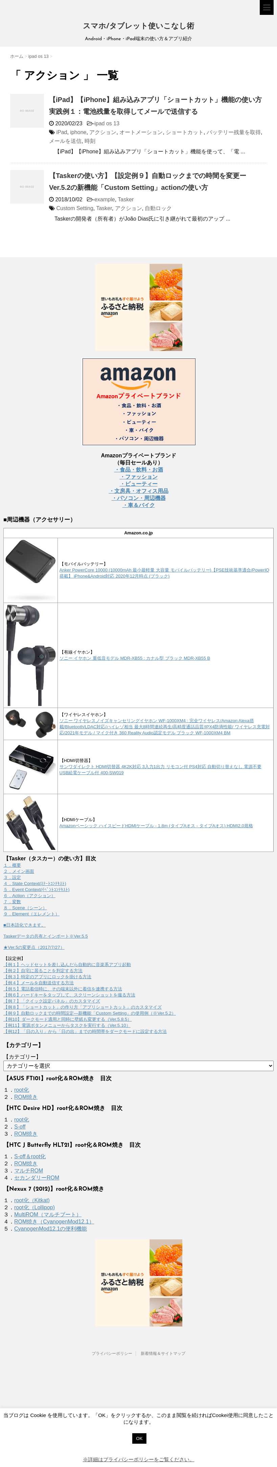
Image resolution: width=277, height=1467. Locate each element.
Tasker (126, 199)
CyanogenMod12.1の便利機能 (50, 1229)
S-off (20, 1127)
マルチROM (28, 1170)
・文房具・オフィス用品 (138, 491)
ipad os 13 (106, 123)
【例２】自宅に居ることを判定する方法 (43, 970)
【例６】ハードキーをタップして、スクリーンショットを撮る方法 (69, 994)
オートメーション (141, 132)
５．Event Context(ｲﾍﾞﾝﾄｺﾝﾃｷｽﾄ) (36, 889)
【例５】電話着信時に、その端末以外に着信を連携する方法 (62, 988)
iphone (78, 132)
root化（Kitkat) (32, 1200)
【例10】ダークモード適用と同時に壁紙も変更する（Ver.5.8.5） (67, 1019)
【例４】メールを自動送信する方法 (38, 982)
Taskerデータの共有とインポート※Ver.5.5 (45, 936)
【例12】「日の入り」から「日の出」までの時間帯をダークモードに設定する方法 (85, 1031)
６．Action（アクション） (29, 895)
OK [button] (139, 1438)
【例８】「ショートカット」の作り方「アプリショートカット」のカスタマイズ (82, 1007)
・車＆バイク (138, 505)
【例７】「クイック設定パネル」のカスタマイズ (51, 1001)
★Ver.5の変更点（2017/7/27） (34, 947)
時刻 (90, 141)
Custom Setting (74, 208)
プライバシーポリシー (112, 1353)
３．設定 (12, 877)
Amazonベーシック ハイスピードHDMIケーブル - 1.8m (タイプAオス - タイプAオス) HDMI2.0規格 (156, 825)
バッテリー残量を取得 (234, 132)
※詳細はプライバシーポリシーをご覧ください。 (138, 1459)
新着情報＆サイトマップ (163, 1353)
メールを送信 (65, 141)
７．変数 (12, 901)
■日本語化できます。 (24, 925)
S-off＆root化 (30, 1156)
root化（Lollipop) (34, 1207)
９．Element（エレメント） (31, 913)
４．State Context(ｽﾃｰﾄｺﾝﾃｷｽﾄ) (34, 883)
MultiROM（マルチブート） (48, 1214)
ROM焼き (26, 1097)
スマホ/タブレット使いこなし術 (138, 26)
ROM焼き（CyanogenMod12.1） (54, 1221)
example (104, 199)
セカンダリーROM (36, 1178)
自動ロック (158, 208)
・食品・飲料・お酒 (138, 470)
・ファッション (139, 477)
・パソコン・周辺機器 (139, 498)
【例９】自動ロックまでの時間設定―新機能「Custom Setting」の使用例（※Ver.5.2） (89, 1013)
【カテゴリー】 (22, 1057)
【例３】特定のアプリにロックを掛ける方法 (47, 976)
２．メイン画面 (18, 871)
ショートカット (185, 132)
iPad (61, 132)
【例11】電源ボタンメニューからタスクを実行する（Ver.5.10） (67, 1025)
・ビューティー (139, 484)
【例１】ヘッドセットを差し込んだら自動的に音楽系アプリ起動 (67, 964)
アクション (102, 132)
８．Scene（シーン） (25, 907)
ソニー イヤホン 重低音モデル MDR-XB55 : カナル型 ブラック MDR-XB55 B (135, 658)
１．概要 (12, 865)
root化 (21, 1090)
